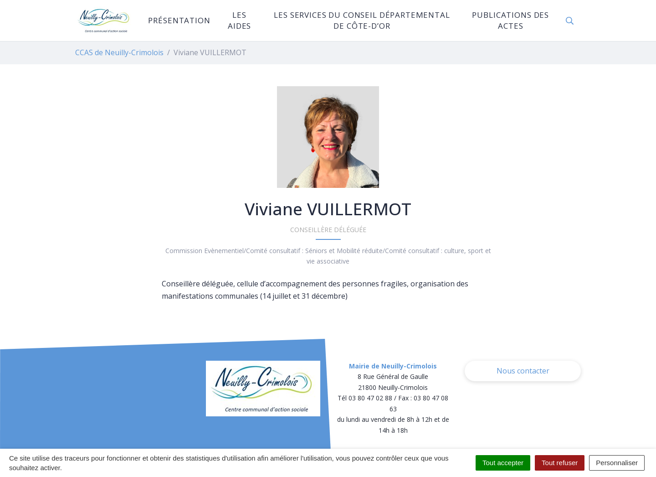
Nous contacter (523, 371)
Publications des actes (510, 20)
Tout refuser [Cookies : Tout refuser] (560, 463)
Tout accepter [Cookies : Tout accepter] (502, 463)
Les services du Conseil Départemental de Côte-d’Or (362, 20)
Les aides (239, 20)
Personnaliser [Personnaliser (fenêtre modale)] (617, 463)
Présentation (179, 20)
